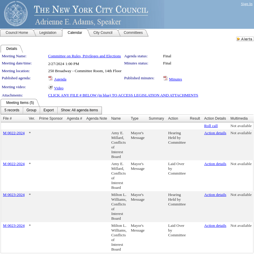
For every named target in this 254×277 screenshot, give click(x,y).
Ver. (32, 118)
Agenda (60, 79)
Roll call (211, 126)
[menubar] (51, 110)
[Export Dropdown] (48, 110)
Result (195, 118)
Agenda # (74, 118)
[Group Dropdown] (31, 110)
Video (59, 88)
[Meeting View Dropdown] (79, 110)
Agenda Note (96, 118)
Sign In (247, 3)
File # (7, 118)
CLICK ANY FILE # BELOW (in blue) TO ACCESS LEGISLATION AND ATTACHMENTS (123, 95)
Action (173, 118)
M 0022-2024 (14, 133)
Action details (215, 133)
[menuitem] (12, 110)
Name (116, 118)
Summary (156, 118)
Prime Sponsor (51, 118)
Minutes (175, 79)
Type (134, 118)
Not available (241, 126)
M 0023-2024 (14, 194)
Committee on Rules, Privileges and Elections (84, 56)
